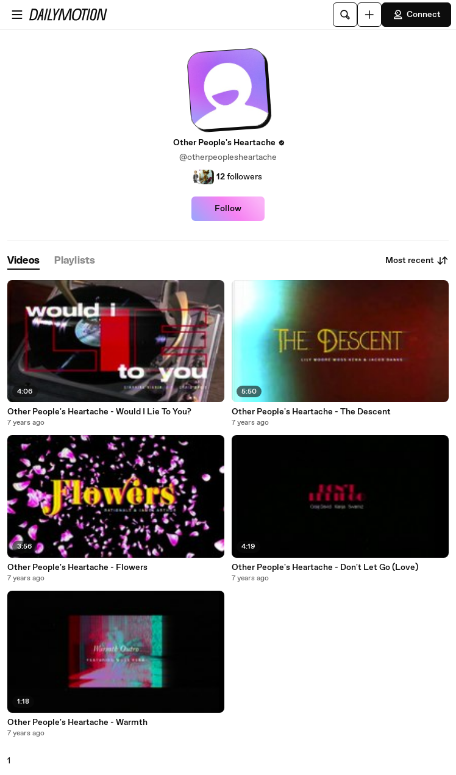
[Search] (345, 14)
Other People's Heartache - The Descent (311, 412)
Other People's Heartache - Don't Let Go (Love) (325, 567)
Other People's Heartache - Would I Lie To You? (99, 412)
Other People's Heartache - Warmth (77, 722)
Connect (416, 15)
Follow (228, 208)
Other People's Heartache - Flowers (77, 567)
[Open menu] (17, 14)
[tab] (23, 261)
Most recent (417, 260)
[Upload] (369, 14)
